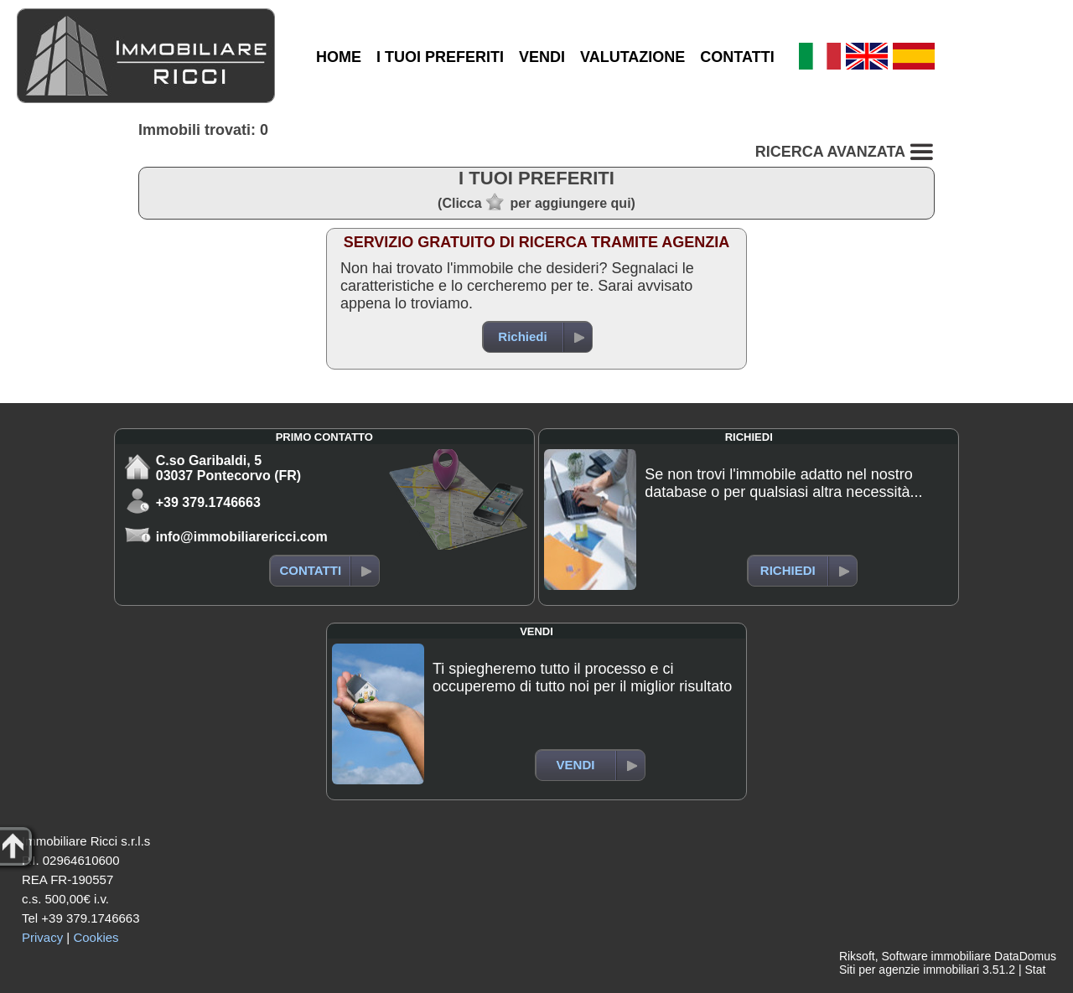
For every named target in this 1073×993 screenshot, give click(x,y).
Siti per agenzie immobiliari (909, 969)
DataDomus (1025, 956)
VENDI (542, 57)
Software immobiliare (936, 956)
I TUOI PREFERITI (440, 57)
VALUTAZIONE (632, 57)
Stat (1034, 969)
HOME (338, 57)
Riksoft (857, 956)
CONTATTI (737, 57)
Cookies (95, 937)
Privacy (42, 937)
